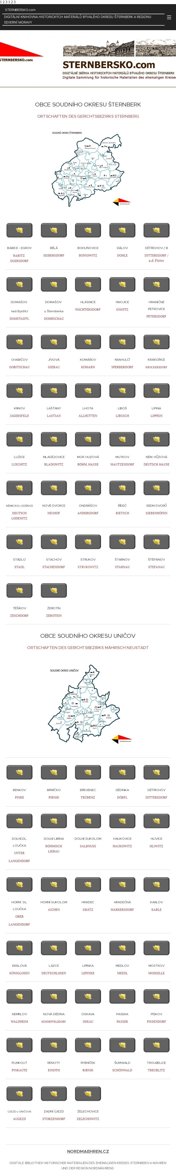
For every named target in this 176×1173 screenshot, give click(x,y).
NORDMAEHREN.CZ (88, 1151)
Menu (169, 17)
